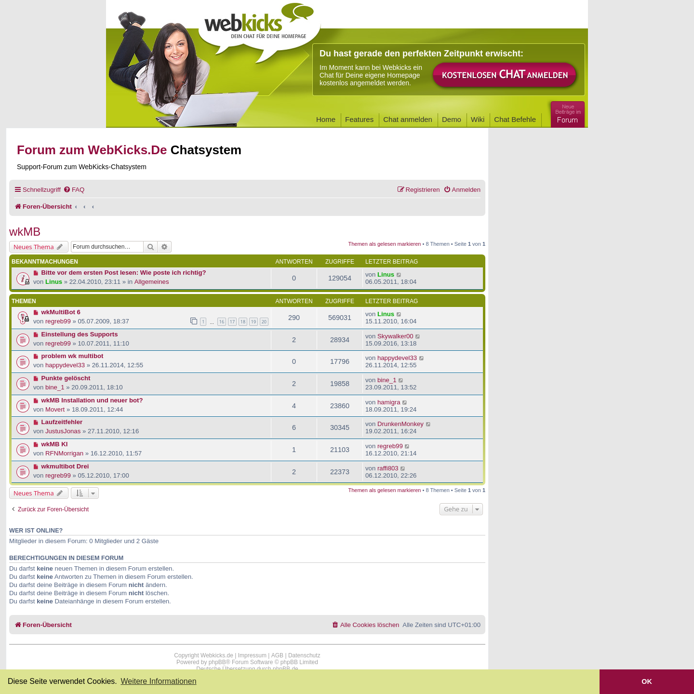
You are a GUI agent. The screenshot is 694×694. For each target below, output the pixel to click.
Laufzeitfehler (62, 422)
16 (221, 322)
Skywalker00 (395, 336)
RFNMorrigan (64, 453)
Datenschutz (304, 655)
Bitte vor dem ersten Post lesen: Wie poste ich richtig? (123, 272)
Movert (55, 409)
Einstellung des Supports (79, 334)
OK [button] (646, 681)
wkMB (24, 231)
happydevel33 (65, 365)
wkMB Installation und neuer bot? (92, 400)
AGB (277, 655)
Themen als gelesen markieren (384, 244)
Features (359, 119)
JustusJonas (62, 431)
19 (253, 322)
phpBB (217, 662)
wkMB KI (54, 444)
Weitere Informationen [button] (158, 681)
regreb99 (58, 321)
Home (325, 119)
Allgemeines (151, 281)
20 (264, 322)
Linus (53, 281)
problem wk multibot (72, 356)
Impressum (252, 655)
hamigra (388, 402)
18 (242, 322)
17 (232, 322)
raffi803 (388, 468)
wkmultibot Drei (65, 466)
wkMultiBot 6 (60, 312)
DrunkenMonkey (400, 423)
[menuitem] (73, 190)
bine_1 (55, 387)
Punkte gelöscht (66, 378)
